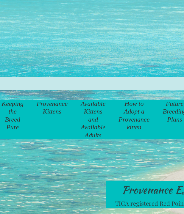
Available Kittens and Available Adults (93, 119)
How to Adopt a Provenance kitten (133, 115)
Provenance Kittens (52, 107)
